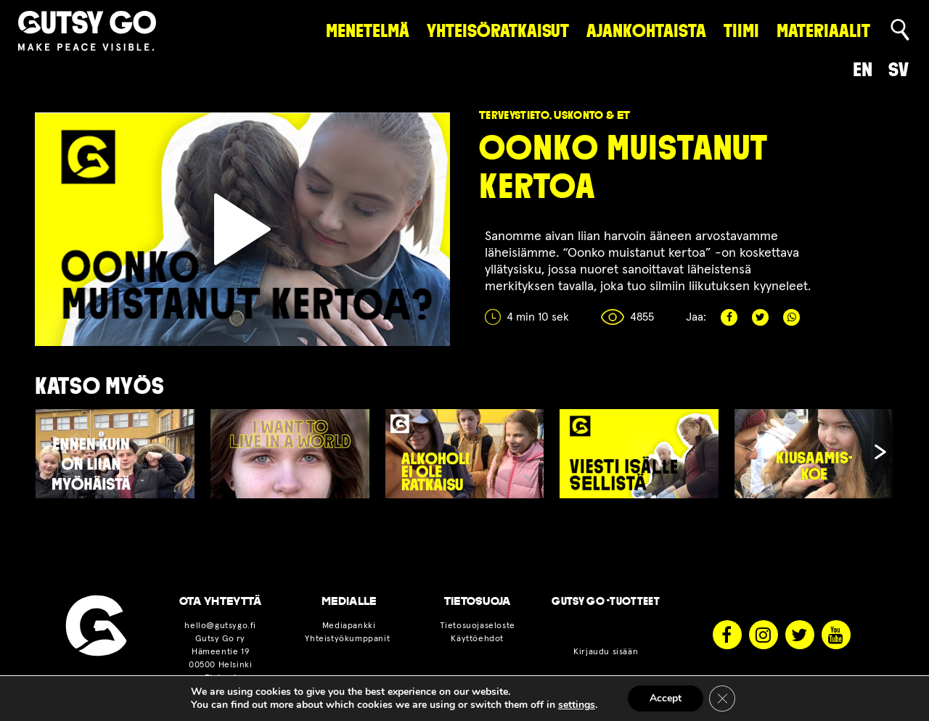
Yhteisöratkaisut (498, 31)
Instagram (763, 634)
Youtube (836, 634)
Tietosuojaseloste (477, 626)
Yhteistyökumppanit (348, 639)
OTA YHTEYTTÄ (220, 601)
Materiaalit (823, 31)
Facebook (729, 317)
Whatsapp (791, 317)
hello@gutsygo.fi (220, 626)
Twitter (760, 317)
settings (576, 705)
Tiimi (741, 31)
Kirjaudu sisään (605, 652)
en (862, 70)
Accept (666, 698)
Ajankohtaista (646, 31)
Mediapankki (349, 626)
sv (898, 70)
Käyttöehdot (477, 639)
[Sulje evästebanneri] (722, 698)
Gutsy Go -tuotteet (606, 601)
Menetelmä (367, 31)
